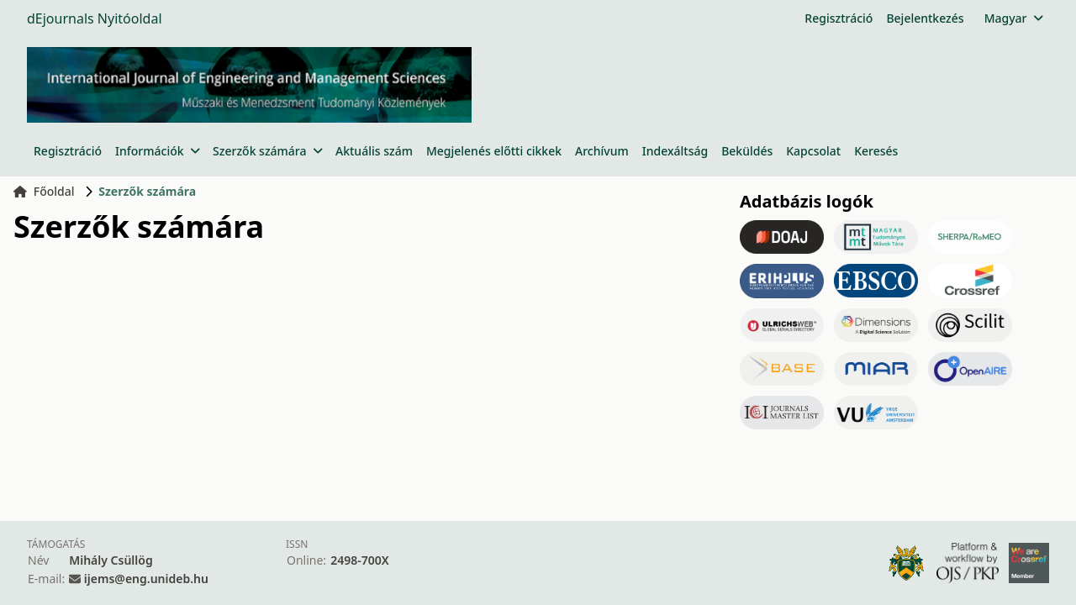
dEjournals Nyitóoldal (94, 18)
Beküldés (747, 151)
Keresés (876, 151)
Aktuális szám (374, 151)
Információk (157, 151)
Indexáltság (675, 151)
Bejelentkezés (924, 18)
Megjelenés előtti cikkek (494, 151)
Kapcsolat (813, 151)
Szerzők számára (267, 151)
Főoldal (44, 191)
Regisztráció (838, 18)
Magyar (1013, 18)
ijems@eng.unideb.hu (146, 579)
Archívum (602, 151)
